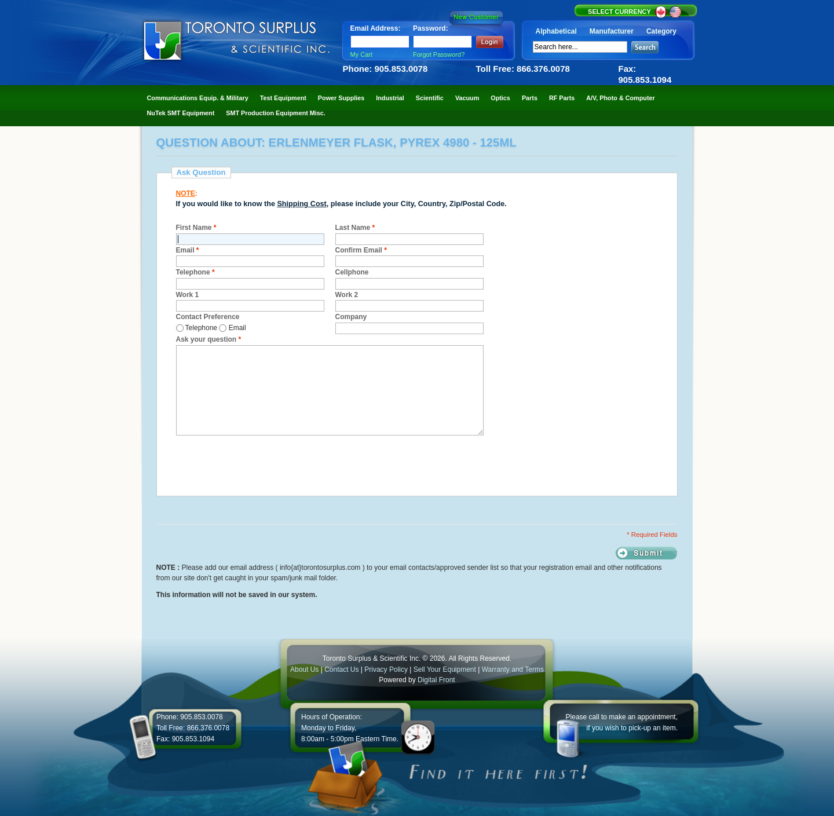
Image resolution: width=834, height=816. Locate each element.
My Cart (361, 54)
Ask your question (209, 339)
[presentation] (264, 463)
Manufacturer (612, 31)
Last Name (355, 228)
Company (351, 317)
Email (187, 250)
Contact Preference (208, 317)
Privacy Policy (386, 669)
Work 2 (347, 295)
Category (661, 31)
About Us (304, 669)
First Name (196, 228)
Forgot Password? (438, 54)
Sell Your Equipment (446, 669)
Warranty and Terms (513, 669)
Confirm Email (361, 250)
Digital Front (436, 680)
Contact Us (341, 669)
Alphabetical (556, 31)
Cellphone (352, 272)
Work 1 (187, 295)
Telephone (195, 272)
